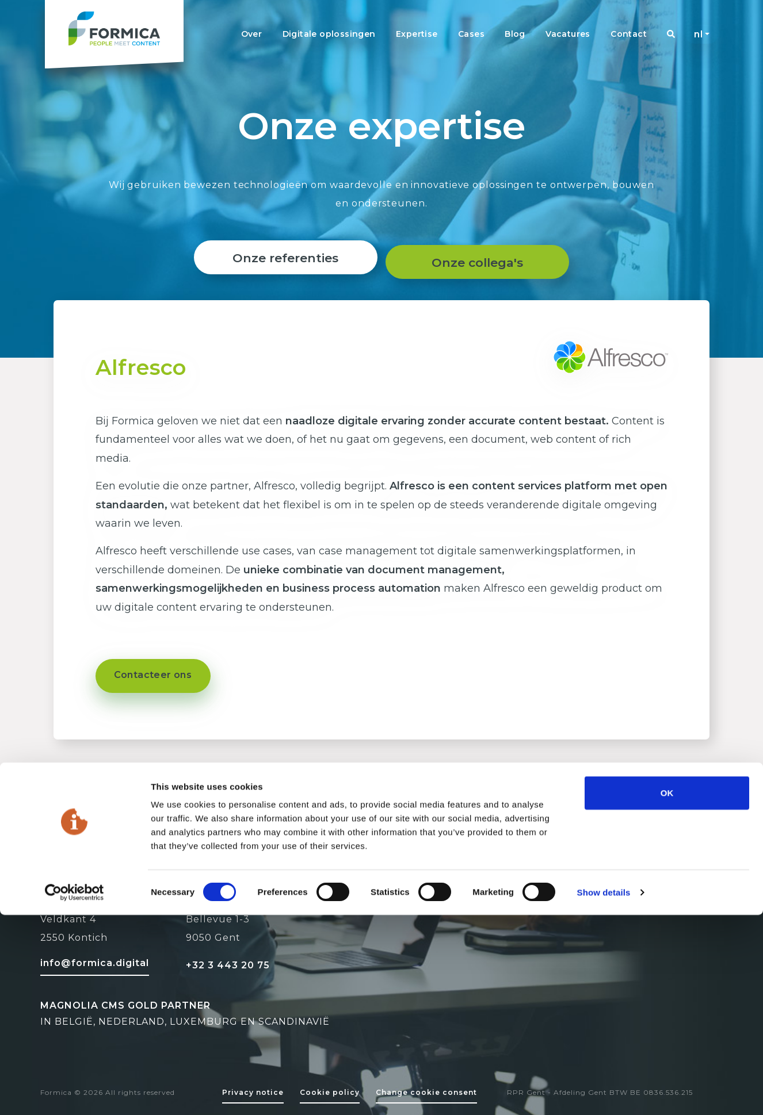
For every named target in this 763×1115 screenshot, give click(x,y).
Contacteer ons (153, 674)
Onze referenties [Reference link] (281, 258)
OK (667, 993)
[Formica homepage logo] (114, 34)
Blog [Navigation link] (515, 34)
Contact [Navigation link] (629, 34)
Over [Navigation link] (251, 34)
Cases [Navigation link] (471, 34)
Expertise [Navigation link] (417, 34)
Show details (604, 1092)
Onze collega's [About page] (481, 258)
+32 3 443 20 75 (228, 965)
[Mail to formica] (94, 961)
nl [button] (698, 34)
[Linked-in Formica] (596, 910)
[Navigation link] (671, 34)
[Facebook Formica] (633, 910)
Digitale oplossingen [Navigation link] (329, 34)
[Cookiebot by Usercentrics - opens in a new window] (74, 1092)
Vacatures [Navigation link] (567, 34)
